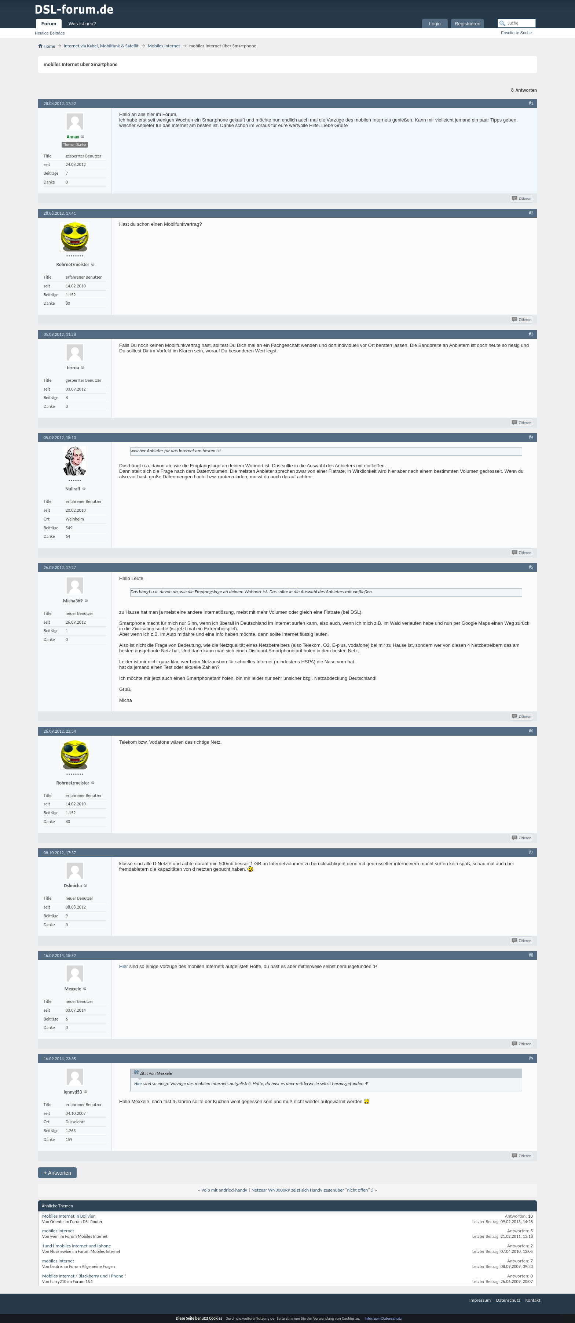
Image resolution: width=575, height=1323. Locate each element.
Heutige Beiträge (50, 33)
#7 (531, 852)
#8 (531, 955)
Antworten (57, 1173)
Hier (123, 966)
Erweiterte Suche (516, 32)
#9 (531, 1058)
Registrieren (467, 23)
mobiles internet (58, 1230)
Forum (48, 23)
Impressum (480, 1300)
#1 (531, 103)
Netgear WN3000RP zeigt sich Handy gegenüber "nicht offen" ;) (313, 1190)
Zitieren (522, 198)
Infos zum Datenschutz (383, 1318)
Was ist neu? (82, 23)
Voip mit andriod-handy (224, 1190)
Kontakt (533, 1300)
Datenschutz (508, 1300)
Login (435, 23)
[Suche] (517, 23)
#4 (531, 437)
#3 (531, 334)
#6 (531, 730)
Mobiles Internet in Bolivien (69, 1216)
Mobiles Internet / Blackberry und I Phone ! (84, 1276)
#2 (531, 212)
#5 (531, 567)
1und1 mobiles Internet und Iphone (76, 1245)
